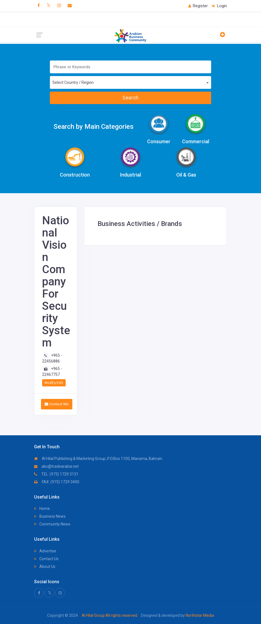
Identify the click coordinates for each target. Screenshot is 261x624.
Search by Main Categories (93, 126)
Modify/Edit (54, 383)
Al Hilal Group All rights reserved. (110, 615)
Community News (52, 524)
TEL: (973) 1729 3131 (56, 474)
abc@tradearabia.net (56, 466)
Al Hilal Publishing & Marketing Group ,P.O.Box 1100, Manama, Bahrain (98, 458)
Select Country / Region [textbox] (73, 82)
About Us (44, 566)
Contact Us (46, 559)
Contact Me (57, 404)
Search (130, 97)
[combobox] (130, 82)
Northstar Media (199, 615)
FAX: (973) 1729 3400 (56, 482)
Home (42, 508)
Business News (50, 516)
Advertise (45, 551)
